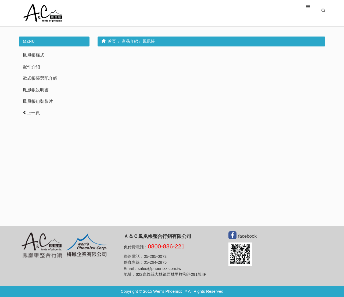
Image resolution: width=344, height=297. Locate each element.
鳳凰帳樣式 (33, 55)
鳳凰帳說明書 (36, 90)
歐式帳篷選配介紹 (40, 78)
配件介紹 (31, 66)
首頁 (109, 41)
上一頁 (31, 112)
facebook (247, 236)
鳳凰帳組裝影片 (38, 101)
